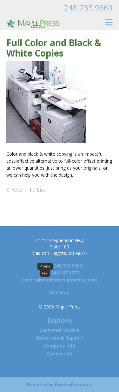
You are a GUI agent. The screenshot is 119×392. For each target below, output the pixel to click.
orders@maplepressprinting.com (59, 280)
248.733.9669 (88, 7)
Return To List (28, 189)
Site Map (59, 292)
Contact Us (59, 354)
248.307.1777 (65, 273)
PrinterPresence (73, 385)
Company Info (60, 346)
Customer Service (59, 330)
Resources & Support (59, 338)
